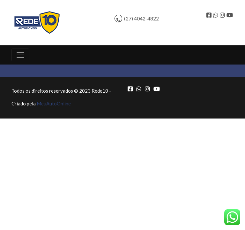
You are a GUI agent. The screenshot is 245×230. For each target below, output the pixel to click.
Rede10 (100, 91)
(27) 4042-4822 (141, 18)
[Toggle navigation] (20, 55)
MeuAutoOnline (54, 103)
